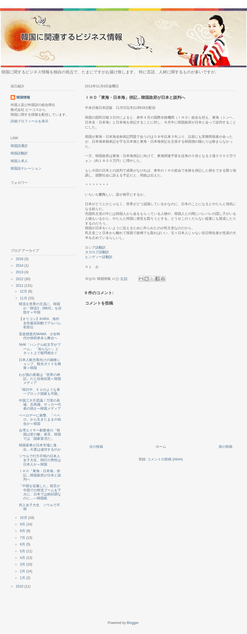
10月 (24, 518)
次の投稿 (96, 447)
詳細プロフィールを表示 (29, 121)
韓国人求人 (19, 161)
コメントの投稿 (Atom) (165, 459)
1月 (23, 578)
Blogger (133, 623)
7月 (23, 538)
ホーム (161, 447)
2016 (20, 259)
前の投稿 (225, 447)
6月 (23, 544)
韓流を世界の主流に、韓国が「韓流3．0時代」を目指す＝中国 (40, 308)
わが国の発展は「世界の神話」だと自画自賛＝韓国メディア (40, 379)
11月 (24, 298)
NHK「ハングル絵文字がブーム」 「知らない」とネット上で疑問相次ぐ (39, 349)
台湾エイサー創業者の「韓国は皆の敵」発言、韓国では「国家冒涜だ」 (40, 434)
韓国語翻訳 (19, 153)
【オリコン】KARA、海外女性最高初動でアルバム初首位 (40, 323)
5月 (23, 551)
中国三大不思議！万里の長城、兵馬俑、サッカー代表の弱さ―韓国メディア (40, 405)
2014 (20, 266)
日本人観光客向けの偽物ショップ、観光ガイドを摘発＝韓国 (40, 364)
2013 (20, 272)
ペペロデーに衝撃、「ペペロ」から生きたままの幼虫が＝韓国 (40, 419)
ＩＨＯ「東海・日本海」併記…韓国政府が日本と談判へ (40, 475)
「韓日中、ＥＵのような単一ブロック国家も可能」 (40, 392)
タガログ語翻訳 (97, 252)
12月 (24, 291)
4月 (23, 558)
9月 (23, 524)
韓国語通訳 (19, 146)
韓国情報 (23, 97)
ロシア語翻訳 (95, 248)
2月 (23, 571)
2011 (20, 286)
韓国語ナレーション (26, 168)
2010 (20, 586)
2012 (20, 279)
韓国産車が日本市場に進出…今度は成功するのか (40, 447)
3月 (23, 564)
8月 (23, 531)
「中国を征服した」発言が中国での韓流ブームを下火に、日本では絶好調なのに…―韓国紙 (40, 492)
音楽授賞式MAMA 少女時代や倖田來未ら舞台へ (39, 336)
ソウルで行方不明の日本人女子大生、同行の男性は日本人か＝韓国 (40, 460)
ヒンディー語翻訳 (98, 257)
